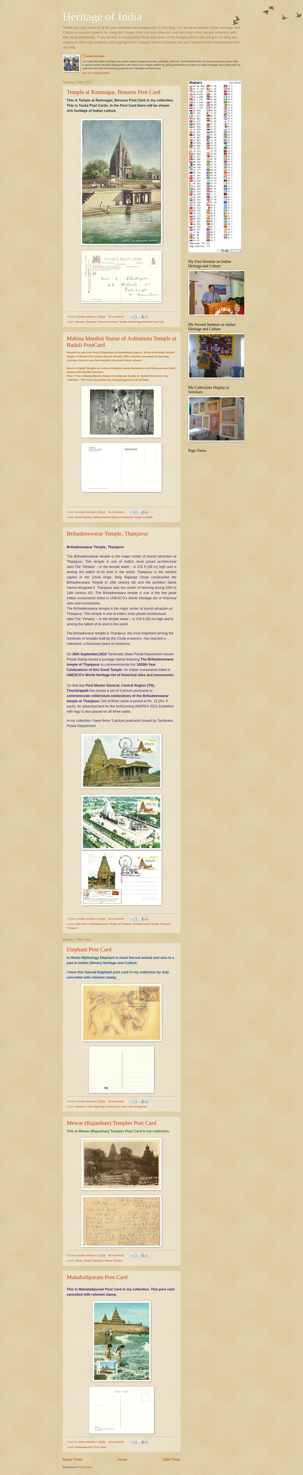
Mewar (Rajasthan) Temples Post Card (111, 1123)
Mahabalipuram (84, 1447)
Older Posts (171, 1459)
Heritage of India (102, 16)
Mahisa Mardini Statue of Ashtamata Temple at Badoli (123, 517)
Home (122, 1459)
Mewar (79, 1260)
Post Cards (100, 1447)
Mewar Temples (113, 1260)
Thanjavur (72, 928)
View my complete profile (96, 72)
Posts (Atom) (85, 1467)
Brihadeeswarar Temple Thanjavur (152, 924)
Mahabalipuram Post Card (97, 1277)
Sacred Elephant (138, 1106)
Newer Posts (72, 1459)
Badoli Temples (83, 517)
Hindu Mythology (96, 1106)
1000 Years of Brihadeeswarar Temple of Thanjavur (103, 924)
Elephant (80, 1106)
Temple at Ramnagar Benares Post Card (141, 321)
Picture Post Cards (107, 321)
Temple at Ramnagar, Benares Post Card (113, 92)
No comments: (116, 316)
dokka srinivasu (95, 56)
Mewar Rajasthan (93, 1260)
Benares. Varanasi (85, 321)
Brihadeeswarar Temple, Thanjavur (107, 533)
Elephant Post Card (89, 949)
